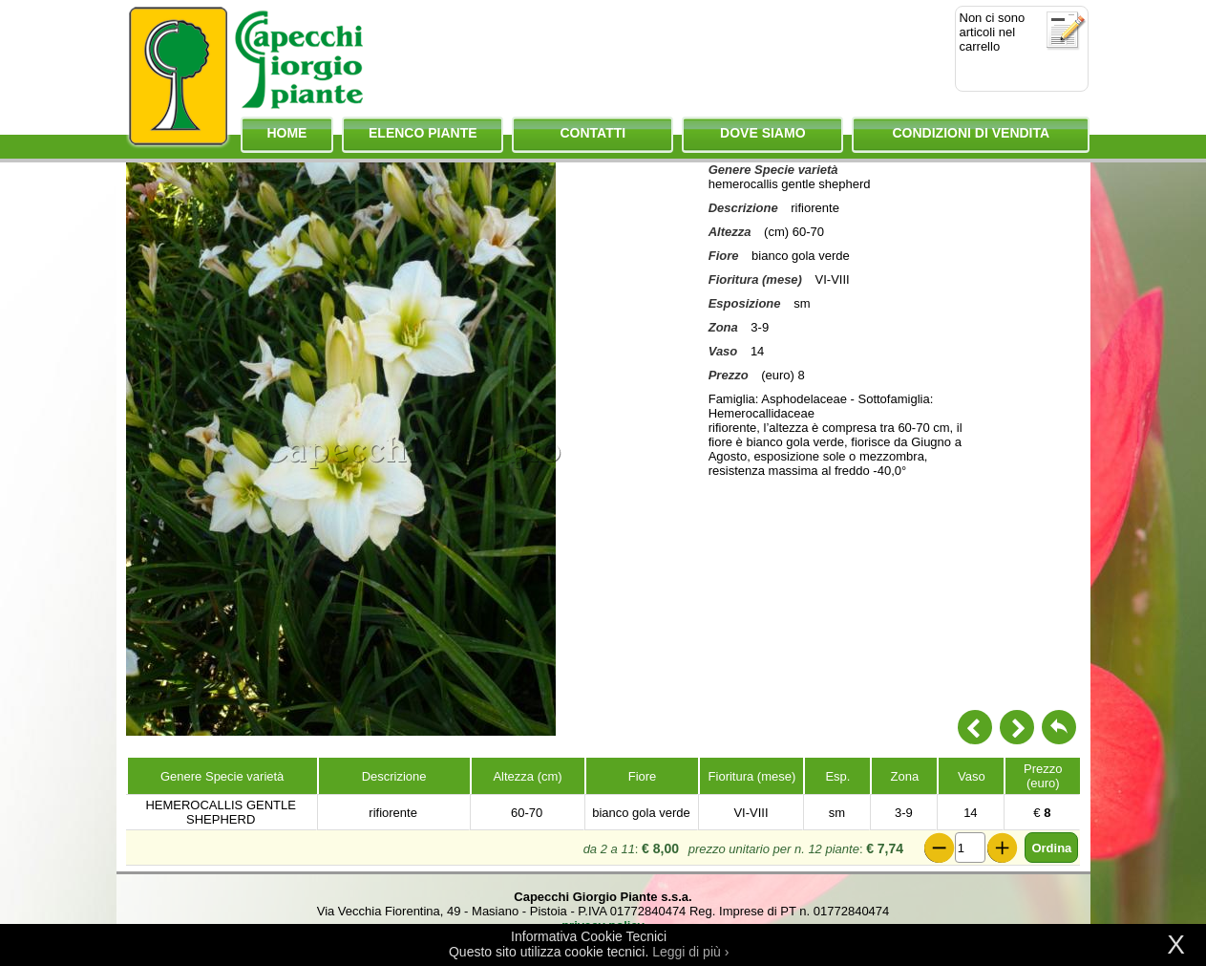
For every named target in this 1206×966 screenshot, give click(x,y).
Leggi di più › (690, 951)
